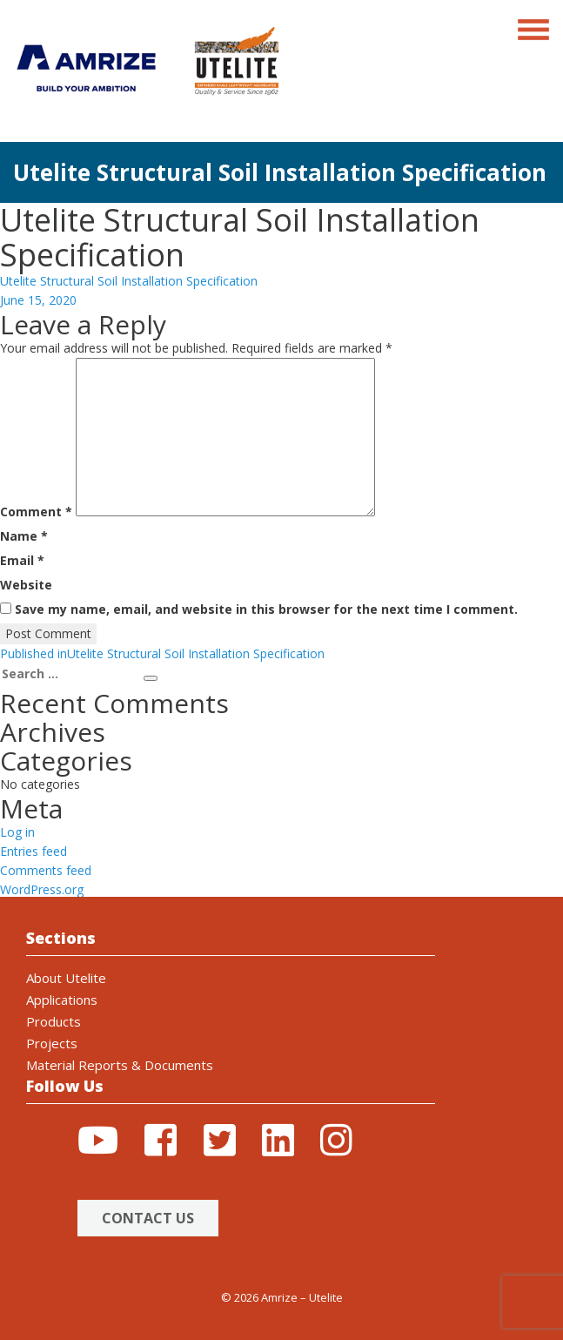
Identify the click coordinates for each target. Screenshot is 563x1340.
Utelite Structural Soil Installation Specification (129, 281)
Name (24, 536)
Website (26, 584)
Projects (51, 1043)
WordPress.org (42, 889)
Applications (61, 999)
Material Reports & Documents (119, 1065)
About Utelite (66, 977)
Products (53, 1021)
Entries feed (33, 851)
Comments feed (45, 870)
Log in (17, 832)
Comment (36, 511)
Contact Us (148, 1218)
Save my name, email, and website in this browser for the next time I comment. (266, 609)
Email (22, 560)
